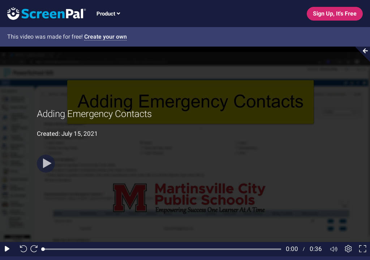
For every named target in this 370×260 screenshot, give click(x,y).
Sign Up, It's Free (335, 13)
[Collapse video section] (360, 54)
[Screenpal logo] (43, 13)
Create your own (105, 36)
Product (108, 13)
